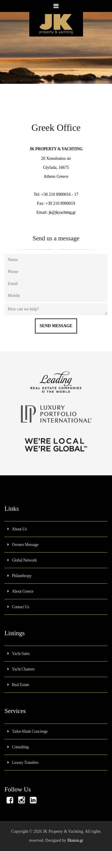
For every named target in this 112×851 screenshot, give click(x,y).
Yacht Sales (21, 653)
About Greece (22, 591)
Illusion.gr (75, 840)
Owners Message (25, 544)
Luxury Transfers (25, 762)
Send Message (56, 326)
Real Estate (20, 684)
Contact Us (20, 607)
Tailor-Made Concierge (30, 731)
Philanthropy (22, 576)
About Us (19, 529)
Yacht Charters (23, 669)
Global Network (24, 560)
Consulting (20, 747)
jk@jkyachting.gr (62, 212)
